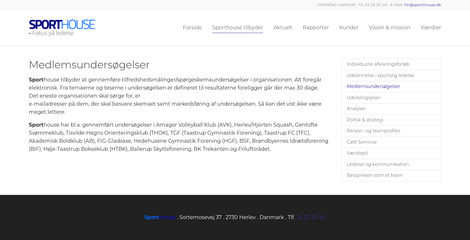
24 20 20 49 (311, 217)
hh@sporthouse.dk (422, 4)
